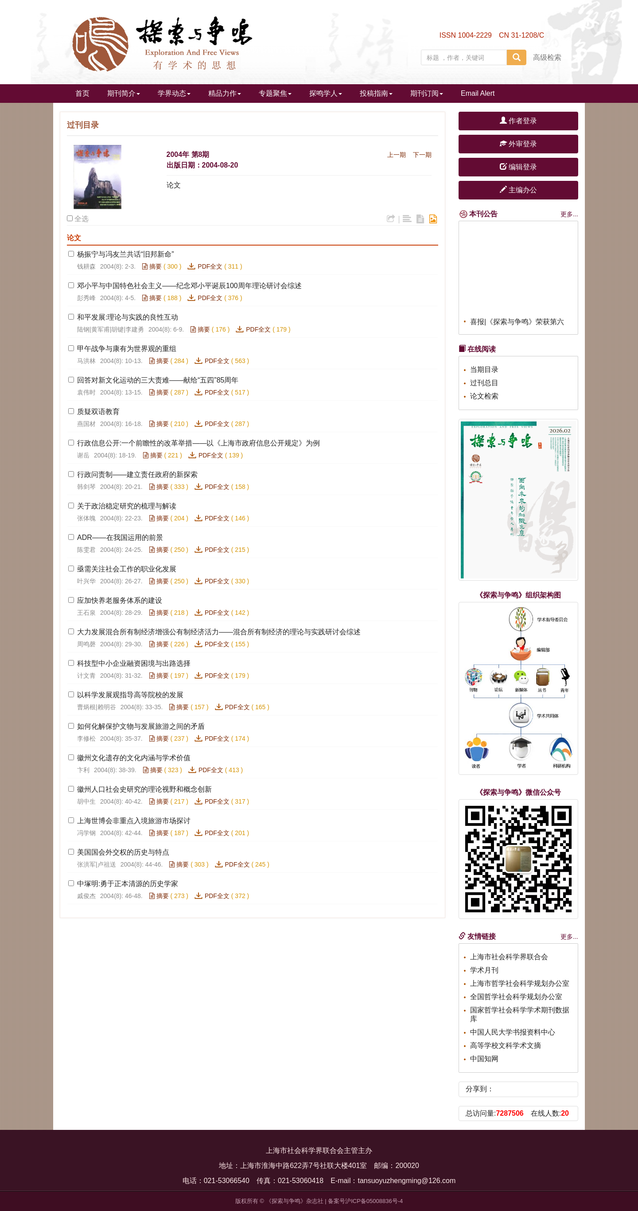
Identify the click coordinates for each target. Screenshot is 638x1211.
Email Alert (477, 93)
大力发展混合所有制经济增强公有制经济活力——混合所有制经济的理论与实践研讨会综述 (219, 632)
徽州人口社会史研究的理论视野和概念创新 (144, 789)
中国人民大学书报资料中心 (512, 1032)
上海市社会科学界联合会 (509, 957)
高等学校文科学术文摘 (505, 1045)
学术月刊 (484, 970)
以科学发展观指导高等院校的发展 (130, 695)
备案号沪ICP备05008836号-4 (365, 1201)
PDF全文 (210, 266)
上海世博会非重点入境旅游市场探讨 (134, 820)
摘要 (152, 266)
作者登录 (518, 121)
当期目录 (484, 369)
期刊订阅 (426, 93)
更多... (569, 214)
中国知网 (484, 1059)
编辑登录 (518, 167)
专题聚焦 (275, 93)
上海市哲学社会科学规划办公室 (519, 983)
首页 (82, 93)
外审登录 (518, 144)
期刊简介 (123, 93)
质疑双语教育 (98, 411)
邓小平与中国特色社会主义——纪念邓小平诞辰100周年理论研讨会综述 (189, 285)
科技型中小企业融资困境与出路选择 (134, 663)
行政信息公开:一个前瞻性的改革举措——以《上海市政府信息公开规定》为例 (198, 443)
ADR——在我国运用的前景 (120, 537)
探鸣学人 (325, 93)
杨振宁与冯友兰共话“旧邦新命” (125, 254)
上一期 (396, 154)
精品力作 (224, 93)
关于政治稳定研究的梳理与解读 (126, 506)
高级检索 (547, 57)
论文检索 (484, 396)
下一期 (422, 154)
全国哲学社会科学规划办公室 (516, 996)
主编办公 (518, 190)
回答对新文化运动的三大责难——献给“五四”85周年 (157, 380)
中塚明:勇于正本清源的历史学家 (127, 883)
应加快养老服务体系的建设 (119, 600)
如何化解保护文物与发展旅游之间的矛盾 (141, 726)
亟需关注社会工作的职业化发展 (126, 569)
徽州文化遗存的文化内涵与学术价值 (134, 758)
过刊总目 (484, 383)
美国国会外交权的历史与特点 (123, 852)
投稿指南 (376, 93)
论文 (174, 185)
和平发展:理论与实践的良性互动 (127, 317)
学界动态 (174, 93)
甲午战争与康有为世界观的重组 (126, 348)
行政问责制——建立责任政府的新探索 (137, 474)
